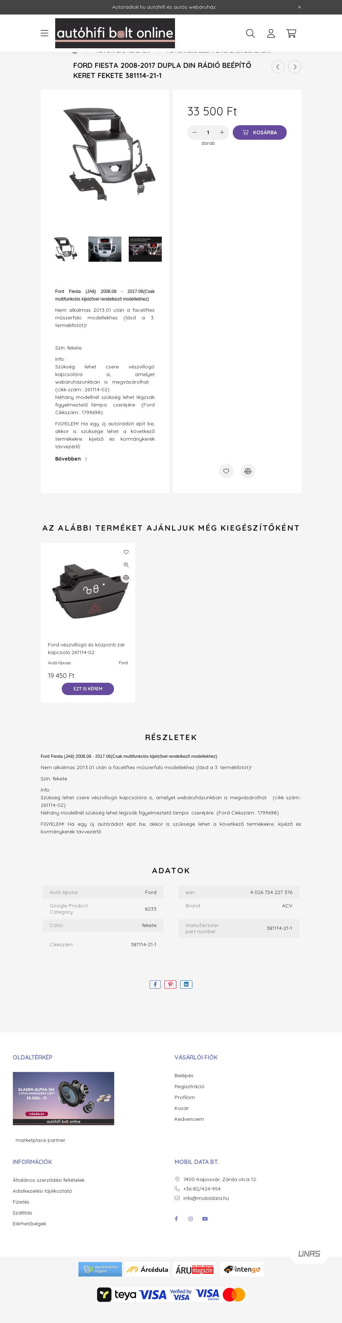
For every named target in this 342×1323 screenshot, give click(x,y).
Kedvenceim (189, 1135)
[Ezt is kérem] (88, 704)
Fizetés (21, 1217)
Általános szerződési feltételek (49, 1196)
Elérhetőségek (29, 1239)
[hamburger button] (44, 33)
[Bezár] (299, 7)
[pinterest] (170, 1000)
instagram (190, 1234)
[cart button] (291, 33)
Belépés (184, 1091)
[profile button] (271, 33)
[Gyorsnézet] (126, 580)
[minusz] (194, 148)
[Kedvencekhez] (226, 486)
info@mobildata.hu (206, 1214)
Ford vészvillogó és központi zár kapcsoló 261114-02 (86, 664)
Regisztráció (189, 1102)
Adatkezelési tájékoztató (42, 1207)
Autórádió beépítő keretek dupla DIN (218, 66)
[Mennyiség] (208, 148)
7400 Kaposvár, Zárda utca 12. (220, 1195)
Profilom (185, 1113)
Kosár (182, 1124)
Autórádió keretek (122, 66)
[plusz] (221, 148)
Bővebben (68, 474)
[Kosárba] (260, 148)
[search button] (250, 33)
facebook (176, 1234)
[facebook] (155, 1000)
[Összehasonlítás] (248, 486)
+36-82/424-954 (202, 1204)
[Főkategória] (75, 66)
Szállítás (22, 1228)
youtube (205, 1234)
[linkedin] (186, 1000)
